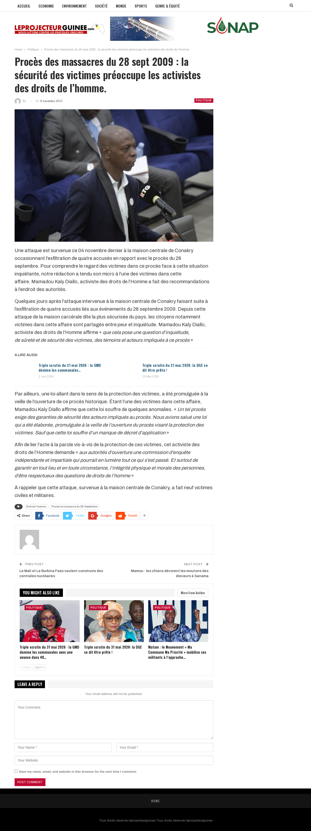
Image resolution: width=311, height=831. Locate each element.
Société (101, 6)
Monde (121, 6)
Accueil (23, 6)
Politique (204, 100)
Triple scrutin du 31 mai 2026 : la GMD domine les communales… (70, 367)
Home (155, 800)
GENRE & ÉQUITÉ (167, 6)
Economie (46, 6)
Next (39, 667)
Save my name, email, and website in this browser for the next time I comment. (78, 771)
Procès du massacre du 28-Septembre (74, 506)
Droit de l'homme (36, 506)
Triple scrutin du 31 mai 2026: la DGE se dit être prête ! (175, 367)
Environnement (74, 6)
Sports (141, 6)
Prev (26, 667)
